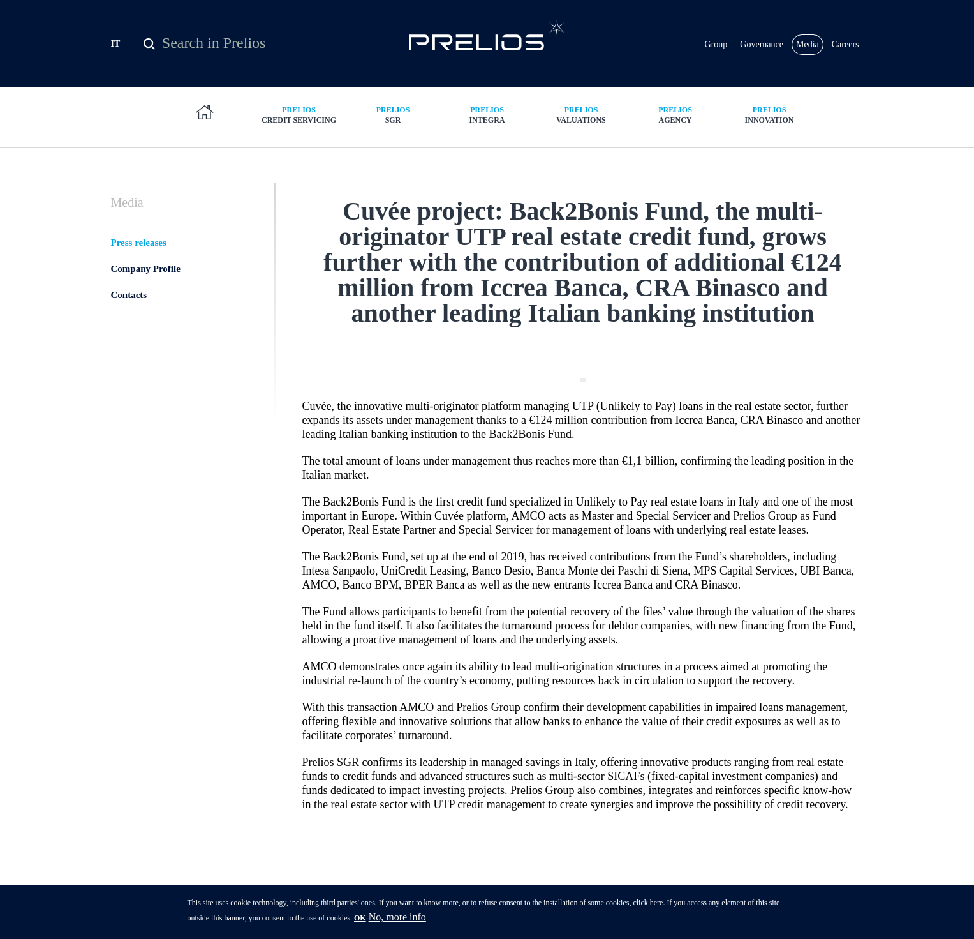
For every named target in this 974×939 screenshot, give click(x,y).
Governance (761, 44)
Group (716, 44)
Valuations (581, 114)
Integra (487, 114)
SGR (393, 114)
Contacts (129, 295)
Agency (675, 114)
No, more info (397, 920)
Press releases (138, 242)
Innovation (769, 114)
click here (648, 906)
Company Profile (146, 269)
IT (116, 44)
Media (807, 44)
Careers (845, 44)
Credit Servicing (299, 114)
